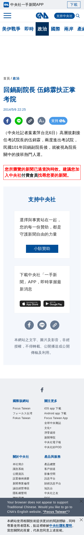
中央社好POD (53, 447)
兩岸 (68, 28)
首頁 (6, 78)
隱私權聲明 (20, 493)
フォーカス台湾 (22, 413)
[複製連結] (30, 121)
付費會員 (29, 175)
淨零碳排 (50, 432)
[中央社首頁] (42, 15)
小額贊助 (42, 248)
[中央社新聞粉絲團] (42, 390)
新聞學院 (50, 437)
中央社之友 (51, 493)
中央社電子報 (52, 442)
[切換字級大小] (41, 121)
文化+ (48, 428)
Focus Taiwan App (56, 418)
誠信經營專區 (21, 488)
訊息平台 (50, 478)
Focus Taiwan (21, 408)
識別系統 (18, 469)
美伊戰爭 (11, 28)
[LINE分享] (19, 121)
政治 (42, 28)
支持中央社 (64, 16)
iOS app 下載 (52, 408)
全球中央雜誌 (52, 423)
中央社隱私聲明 (60, 525)
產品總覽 (50, 464)
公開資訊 (18, 473)
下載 (74, 4)
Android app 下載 (55, 413)
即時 (29, 28)
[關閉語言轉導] (81, 501)
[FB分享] (7, 121)
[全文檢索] (78, 16)
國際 (55, 28)
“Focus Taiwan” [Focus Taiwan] (55, 512)
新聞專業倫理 (21, 483)
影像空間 (50, 473)
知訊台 (48, 488)
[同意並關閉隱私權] (81, 520)
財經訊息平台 (52, 483)
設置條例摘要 (21, 478)
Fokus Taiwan (21, 418)
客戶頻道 (50, 469)
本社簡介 (18, 464)
